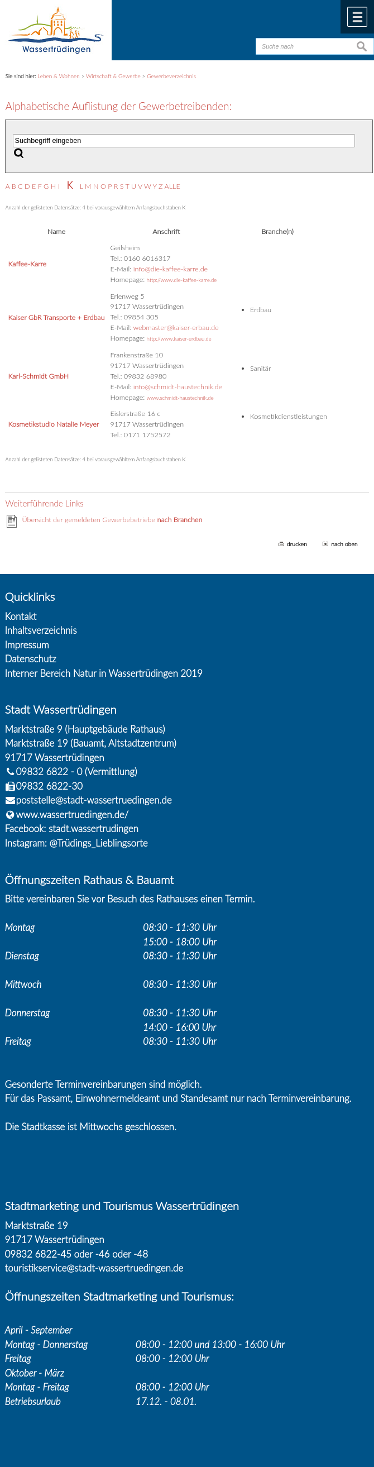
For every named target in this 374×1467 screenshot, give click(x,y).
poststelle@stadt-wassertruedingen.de (94, 800)
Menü (357, 17)
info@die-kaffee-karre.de (170, 269)
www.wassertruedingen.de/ (72, 814)
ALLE (172, 186)
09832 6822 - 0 (44, 771)
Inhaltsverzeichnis (41, 630)
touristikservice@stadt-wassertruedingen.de (94, 1268)
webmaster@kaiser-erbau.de (175, 327)
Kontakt (21, 616)
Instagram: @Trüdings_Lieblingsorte (76, 843)
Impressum (27, 645)
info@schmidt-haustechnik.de (177, 387)
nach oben (344, 544)
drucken (297, 544)
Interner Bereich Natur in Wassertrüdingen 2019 (104, 673)
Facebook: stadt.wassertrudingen (71, 828)
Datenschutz (30, 659)
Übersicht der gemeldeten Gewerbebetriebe (112, 519)
